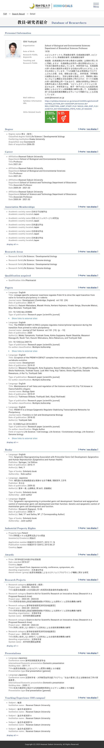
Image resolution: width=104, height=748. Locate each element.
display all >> (13, 244)
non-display (92, 129)
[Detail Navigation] (96, 5)
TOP (5, 14)
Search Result (18, 14)
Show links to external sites (23, 318)
